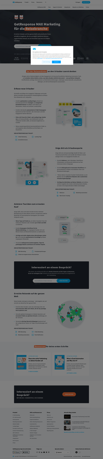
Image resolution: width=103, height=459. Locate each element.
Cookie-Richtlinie (40, 58)
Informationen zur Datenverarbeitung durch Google (54, 58)
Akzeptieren (56, 61)
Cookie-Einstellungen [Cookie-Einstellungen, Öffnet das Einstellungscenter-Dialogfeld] (46, 61)
